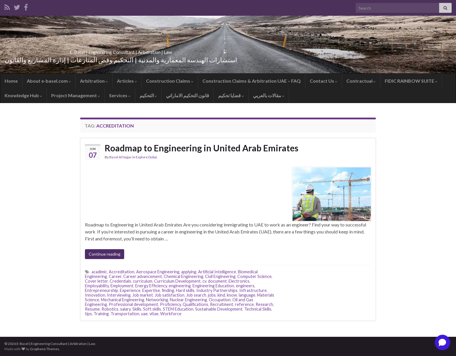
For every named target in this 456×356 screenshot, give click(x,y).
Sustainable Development (219, 309)
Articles (127, 81)
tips (88, 313)
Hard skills (185, 290)
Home (11, 81)
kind (221, 295)
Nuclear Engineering (188, 299)
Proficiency (170, 304)
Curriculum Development (177, 281)
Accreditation (121, 271)
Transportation (125, 313)
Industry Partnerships (217, 290)
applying (188, 271)
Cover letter (96, 281)
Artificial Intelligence (217, 271)
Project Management (75, 95)
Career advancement (142, 276)
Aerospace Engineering (157, 271)
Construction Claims (169, 81)
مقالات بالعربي (268, 95)
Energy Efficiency (151, 285)
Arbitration (94, 81)
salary (125, 309)
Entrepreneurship (101, 290)
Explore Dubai (146, 157)
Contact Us (323, 81)
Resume (92, 309)
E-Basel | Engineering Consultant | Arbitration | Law (121, 50)
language (247, 295)
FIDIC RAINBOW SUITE (411, 81)
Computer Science (254, 276)
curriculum (142, 281)
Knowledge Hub (23, 95)
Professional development (133, 304)
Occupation (220, 299)
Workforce (170, 313)
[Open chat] (442, 342)
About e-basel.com (49, 81)
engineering (180, 285)
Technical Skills (257, 309)
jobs (212, 295)
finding (168, 290)
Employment (122, 285)
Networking (157, 299)
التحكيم (148, 95)
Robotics (109, 309)
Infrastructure (253, 290)
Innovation (95, 295)
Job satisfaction (169, 295)
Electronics (239, 281)
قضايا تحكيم (231, 95)
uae (144, 313)
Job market (142, 295)
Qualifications (195, 304)
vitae (153, 313)
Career (115, 276)
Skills (136, 309)
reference (244, 304)
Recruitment (221, 304)
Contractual (361, 81)
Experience (130, 290)
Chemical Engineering (183, 276)
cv (204, 281)
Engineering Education (213, 285)
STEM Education (178, 309)
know (232, 295)
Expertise (151, 290)
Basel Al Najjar (120, 157)
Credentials (120, 281)
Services (120, 95)
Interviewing (119, 295)
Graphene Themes (44, 349)
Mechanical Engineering (122, 299)
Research (264, 304)
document (217, 281)
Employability (97, 285)
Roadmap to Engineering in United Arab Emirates (201, 148)
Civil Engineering (220, 276)
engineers (245, 285)
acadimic (99, 271)
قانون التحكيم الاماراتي (187, 95)
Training (101, 313)
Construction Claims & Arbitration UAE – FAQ (251, 81)
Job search (196, 295)
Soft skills (152, 309)
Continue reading (104, 253)
